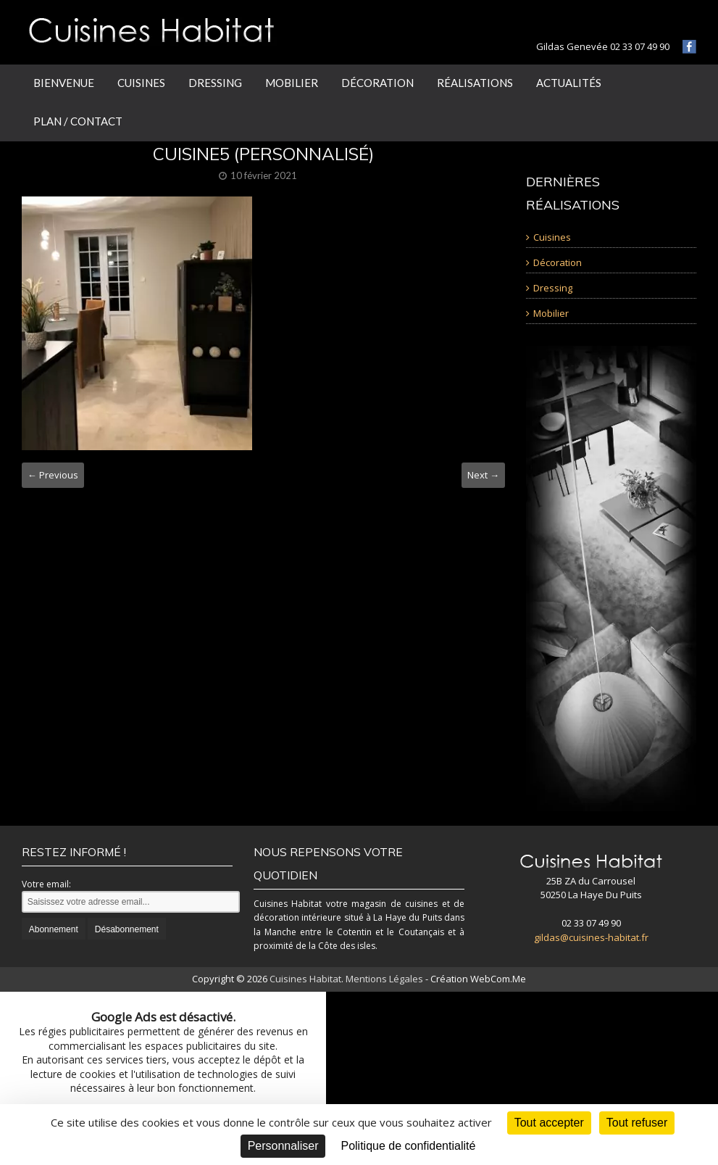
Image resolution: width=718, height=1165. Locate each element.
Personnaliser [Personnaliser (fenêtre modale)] (283, 1146)
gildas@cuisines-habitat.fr (591, 937)
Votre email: (46, 884)
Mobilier (291, 82)
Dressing (215, 82)
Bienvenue (63, 82)
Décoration (377, 82)
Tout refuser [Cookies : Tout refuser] (636, 1122)
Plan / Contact (77, 121)
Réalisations (475, 82)
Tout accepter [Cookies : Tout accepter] (549, 1122)
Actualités (568, 82)
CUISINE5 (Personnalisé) (263, 154)
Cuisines (141, 82)
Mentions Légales (384, 978)
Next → (483, 474)
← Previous (53, 474)
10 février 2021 (263, 175)
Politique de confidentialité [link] (408, 1146)
